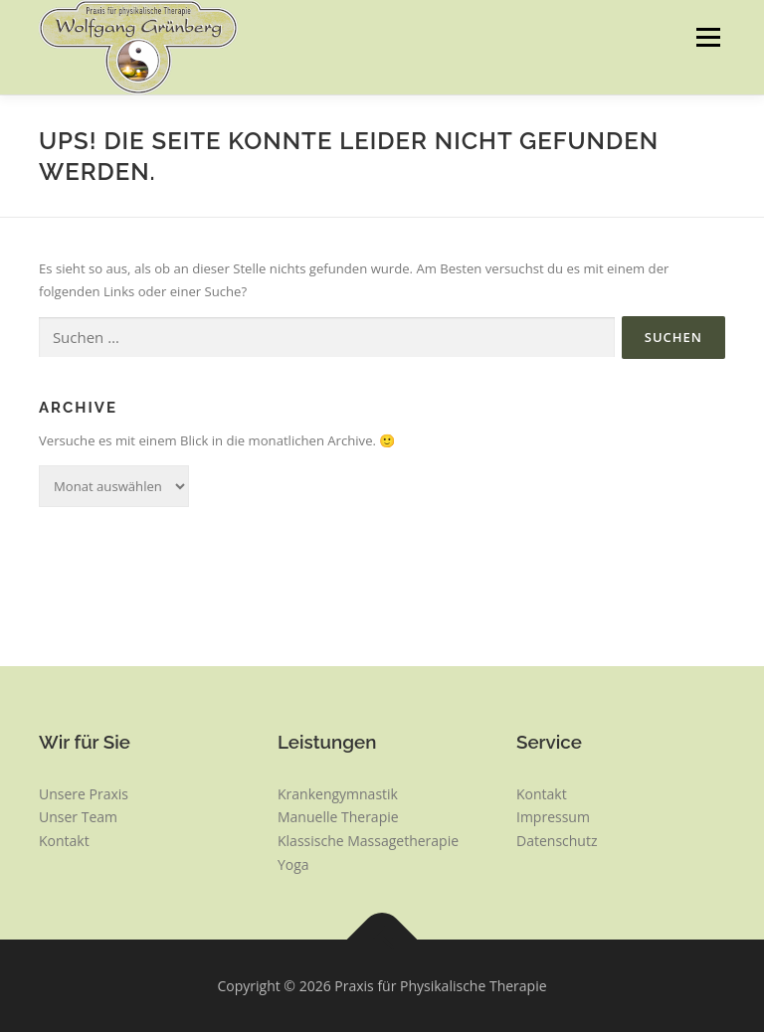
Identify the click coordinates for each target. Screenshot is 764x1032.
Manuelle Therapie (338, 816)
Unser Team (78, 816)
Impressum (553, 816)
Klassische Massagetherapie (368, 840)
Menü (707, 37)
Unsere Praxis (83, 793)
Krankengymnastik (338, 793)
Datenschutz (556, 840)
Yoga (293, 864)
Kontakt (64, 840)
